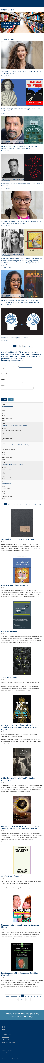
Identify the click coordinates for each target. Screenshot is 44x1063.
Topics (3, 385)
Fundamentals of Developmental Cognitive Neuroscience (19, 974)
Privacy (3, 1056)
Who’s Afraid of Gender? (11, 876)
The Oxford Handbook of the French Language (14, 425)
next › (26, 346)
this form (15, 358)
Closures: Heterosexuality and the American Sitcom (20, 926)
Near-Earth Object (9, 631)
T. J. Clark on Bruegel (7, 406)
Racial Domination (7, 483)
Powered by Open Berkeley (7, 1050)
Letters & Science (9, 9)
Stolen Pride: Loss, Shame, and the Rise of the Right (16, 445)
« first (8, 996)
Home (3, 1029)
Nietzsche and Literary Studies (14, 585)
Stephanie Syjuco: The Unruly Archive (17, 539)
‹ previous (14, 996)
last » (31, 346)
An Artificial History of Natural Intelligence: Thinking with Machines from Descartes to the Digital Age (21, 727)
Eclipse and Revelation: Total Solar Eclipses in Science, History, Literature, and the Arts (21, 827)
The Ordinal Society (9, 677)
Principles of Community (8, 1042)
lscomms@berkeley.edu (11, 360)
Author (3, 379)
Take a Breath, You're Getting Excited (12, 464)
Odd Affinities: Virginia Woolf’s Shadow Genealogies (18, 779)
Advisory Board (5, 1037)
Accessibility (4, 1052)
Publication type (6, 391)
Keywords (4, 374)
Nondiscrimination (5, 1054)
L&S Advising (5, 1039)
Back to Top (40, 1061)
